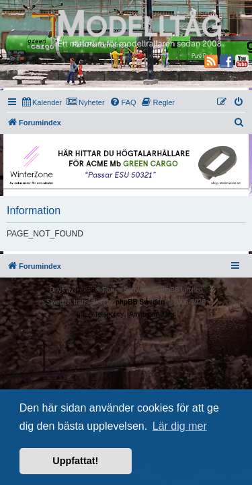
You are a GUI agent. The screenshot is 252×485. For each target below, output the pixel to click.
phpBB (85, 290)
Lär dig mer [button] (180, 426)
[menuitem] (42, 102)
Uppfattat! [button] (75, 460)
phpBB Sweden (140, 302)
